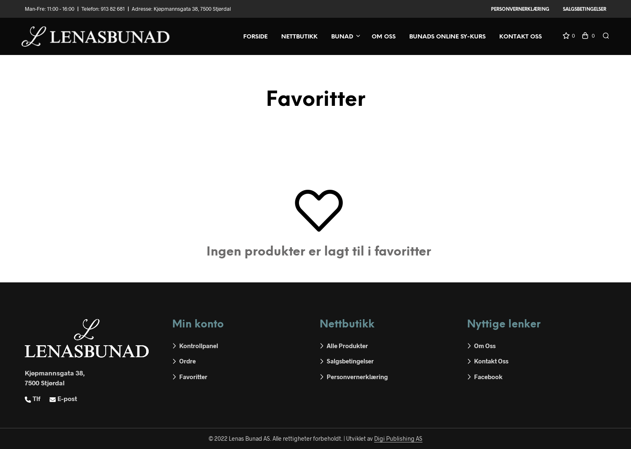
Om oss (384, 37)
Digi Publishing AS (398, 438)
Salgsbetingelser (584, 9)
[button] (568, 36)
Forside (255, 37)
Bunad (342, 37)
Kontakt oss (520, 37)
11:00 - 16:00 (60, 8)
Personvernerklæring (520, 9)
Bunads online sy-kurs (447, 37)
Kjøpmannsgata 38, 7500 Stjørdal (192, 8)
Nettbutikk (299, 37)
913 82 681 (113, 8)
